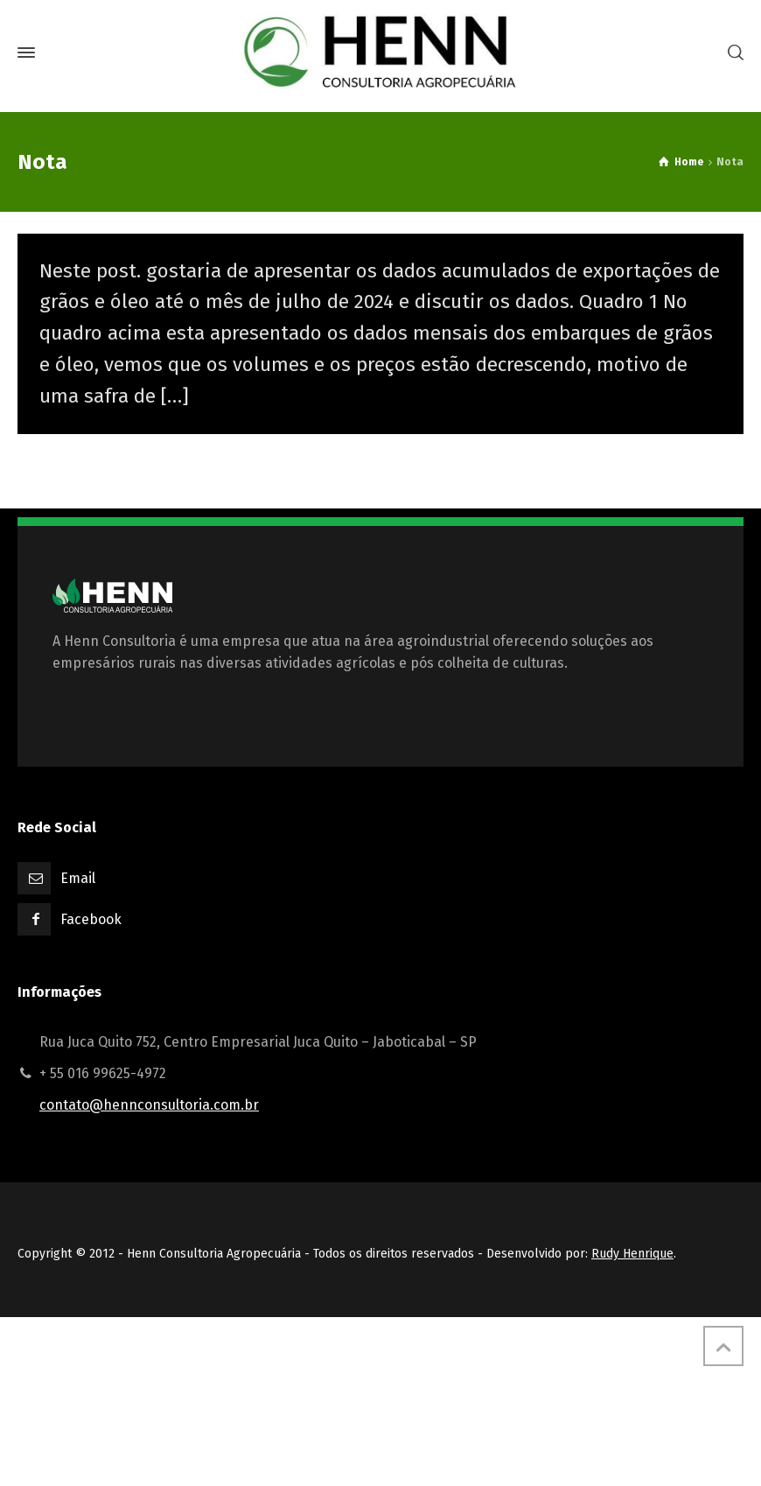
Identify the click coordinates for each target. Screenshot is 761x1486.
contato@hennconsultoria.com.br (149, 1105)
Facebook (91, 919)
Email (77, 878)
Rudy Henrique (632, 1253)
